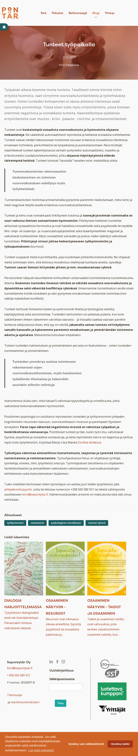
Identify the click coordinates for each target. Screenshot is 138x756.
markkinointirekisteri (25, 702)
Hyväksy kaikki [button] (120, 744)
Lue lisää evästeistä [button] (41, 750)
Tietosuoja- (15, 695)
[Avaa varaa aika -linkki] (4, 27)
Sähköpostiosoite (62, 679)
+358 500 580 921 (18, 675)
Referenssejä (78, 13)
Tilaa (61, 703)
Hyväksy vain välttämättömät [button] (86, 744)
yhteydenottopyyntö (18, 489)
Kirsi (43, 13)
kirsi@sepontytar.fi (35, 494)
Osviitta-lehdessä (89, 442)
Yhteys (109, 13)
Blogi (95, 13)
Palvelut (57, 13)
